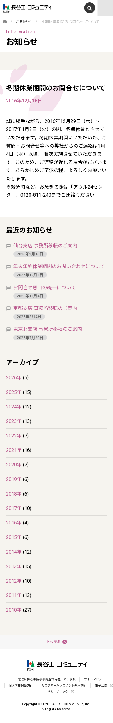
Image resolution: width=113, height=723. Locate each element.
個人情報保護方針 (21, 685)
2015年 (14, 537)
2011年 (14, 595)
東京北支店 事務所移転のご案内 (47, 329)
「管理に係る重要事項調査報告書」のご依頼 (45, 679)
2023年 (14, 421)
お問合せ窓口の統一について (44, 287)
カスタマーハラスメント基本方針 (63, 685)
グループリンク (57, 691)
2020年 (14, 465)
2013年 (14, 566)
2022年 (14, 436)
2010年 (14, 610)
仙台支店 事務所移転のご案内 (45, 246)
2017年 (14, 508)
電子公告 (101, 685)
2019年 (14, 479)
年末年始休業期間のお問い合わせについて (59, 266)
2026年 (14, 377)
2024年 (14, 407)
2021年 (14, 450)
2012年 (14, 581)
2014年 (14, 552)
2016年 (14, 523)
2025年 (14, 392)
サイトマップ (93, 679)
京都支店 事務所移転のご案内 (45, 308)
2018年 (14, 494)
